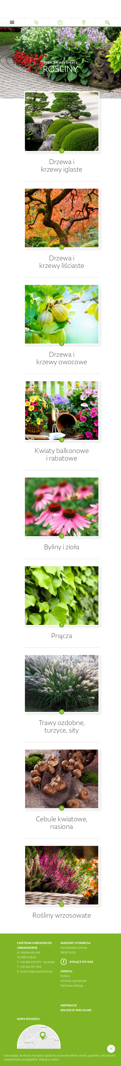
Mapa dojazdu (84, 22)
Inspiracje (68, 1005)
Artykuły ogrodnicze (73, 980)
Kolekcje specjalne (75, 1010)
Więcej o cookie (49, 1059)
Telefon (36, 22)
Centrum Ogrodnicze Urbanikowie (60, 9)
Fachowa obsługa (71, 985)
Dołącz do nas (81, 961)
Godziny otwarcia (60, 22)
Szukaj (107, 22)
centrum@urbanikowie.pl (36, 971)
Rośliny (65, 976)
